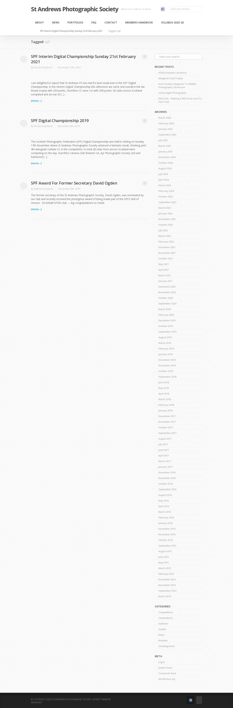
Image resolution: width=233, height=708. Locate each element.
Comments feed (167, 673)
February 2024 (166, 191)
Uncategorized (166, 646)
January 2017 (165, 466)
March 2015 (164, 568)
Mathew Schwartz (43, 188)
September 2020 (167, 303)
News (55, 22)
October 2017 (165, 427)
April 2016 (163, 506)
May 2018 (163, 388)
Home (34, 31)
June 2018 (163, 382)
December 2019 (166, 320)
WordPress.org (166, 679)
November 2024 (167, 157)
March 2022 (164, 236)
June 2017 (163, 450)
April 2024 (163, 179)
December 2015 (166, 528)
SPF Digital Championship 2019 (60, 120)
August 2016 (165, 495)
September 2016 (167, 489)
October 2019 (165, 326)
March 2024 (164, 185)
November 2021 (167, 252)
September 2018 (167, 376)
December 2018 (166, 359)
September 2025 (167, 134)
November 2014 (167, 585)
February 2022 (166, 241)
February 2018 (166, 404)
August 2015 (165, 551)
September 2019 (167, 331)
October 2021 (165, 258)
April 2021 (163, 269)
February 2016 (166, 517)
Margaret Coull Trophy (170, 78)
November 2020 (167, 292)
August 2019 (165, 337)
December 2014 (166, 579)
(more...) (36, 100)
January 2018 (165, 410)
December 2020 (166, 286)
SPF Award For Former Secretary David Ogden (74, 183)
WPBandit (36, 702)
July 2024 (163, 174)
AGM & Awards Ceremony (172, 72)
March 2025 (164, 145)
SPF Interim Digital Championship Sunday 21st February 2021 (71, 31)
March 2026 (164, 117)
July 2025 (163, 140)
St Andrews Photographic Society (74, 9)
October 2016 (165, 483)
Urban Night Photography (172, 92)
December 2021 (166, 247)
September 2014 (167, 590)
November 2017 (167, 421)
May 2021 (163, 264)
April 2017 (163, 455)
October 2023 (165, 196)
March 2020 (164, 309)
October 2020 (165, 298)
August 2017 (165, 438)
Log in (161, 662)
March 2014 (164, 596)
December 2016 (166, 472)
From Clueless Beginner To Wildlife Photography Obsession (177, 85)
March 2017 (164, 461)
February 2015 (166, 573)
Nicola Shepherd (43, 67)
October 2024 (165, 162)
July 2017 (163, 444)
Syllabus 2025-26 (172, 22)
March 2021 (164, 275)
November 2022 (167, 219)
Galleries (163, 623)
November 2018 (167, 365)
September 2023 (167, 202)
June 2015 (163, 557)
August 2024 (165, 168)
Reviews (163, 640)
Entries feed (165, 667)
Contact (110, 22)
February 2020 (166, 314)
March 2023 (164, 207)
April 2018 (163, 393)
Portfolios (75, 22)
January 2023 (165, 213)
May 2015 (163, 562)
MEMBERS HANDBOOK (139, 22)
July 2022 (163, 230)
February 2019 (166, 348)
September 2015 (167, 545)
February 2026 (166, 123)
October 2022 (165, 224)
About (39, 22)
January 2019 (165, 354)
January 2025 (165, 151)
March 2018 (164, 399)
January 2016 (165, 523)
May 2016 (163, 500)
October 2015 (165, 540)
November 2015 (167, 534)
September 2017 (167, 433)
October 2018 (165, 371)
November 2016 (167, 478)
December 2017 (166, 416)
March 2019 (164, 343)
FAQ (93, 22)
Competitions (165, 612)
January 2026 (165, 129)
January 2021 (165, 281)
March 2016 (164, 511)
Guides (162, 629)
